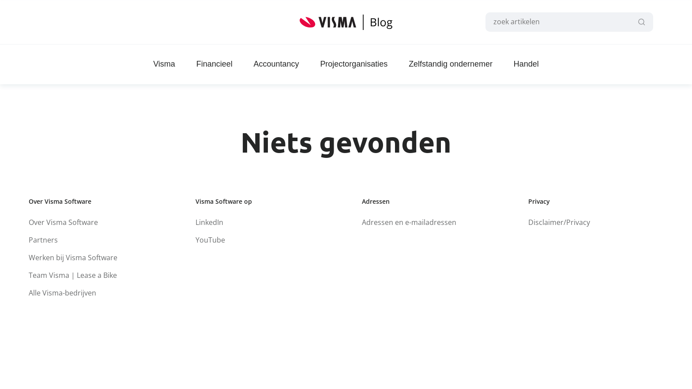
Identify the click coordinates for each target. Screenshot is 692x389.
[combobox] (565, 22)
